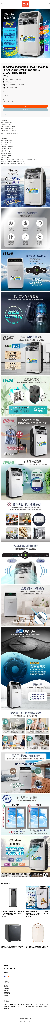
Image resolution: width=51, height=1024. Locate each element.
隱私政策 (26, 1021)
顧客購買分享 (7, 994)
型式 (4, 91)
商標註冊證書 (7, 992)
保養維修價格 (7, 988)
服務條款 (21, 1021)
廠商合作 (6, 995)
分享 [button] (5, 114)
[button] (1, 4)
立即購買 (25, 106)
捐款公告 (6, 990)
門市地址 (6, 985)
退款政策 (30, 1021)
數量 (4, 99)
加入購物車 (25, 109)
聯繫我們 (6, 986)
